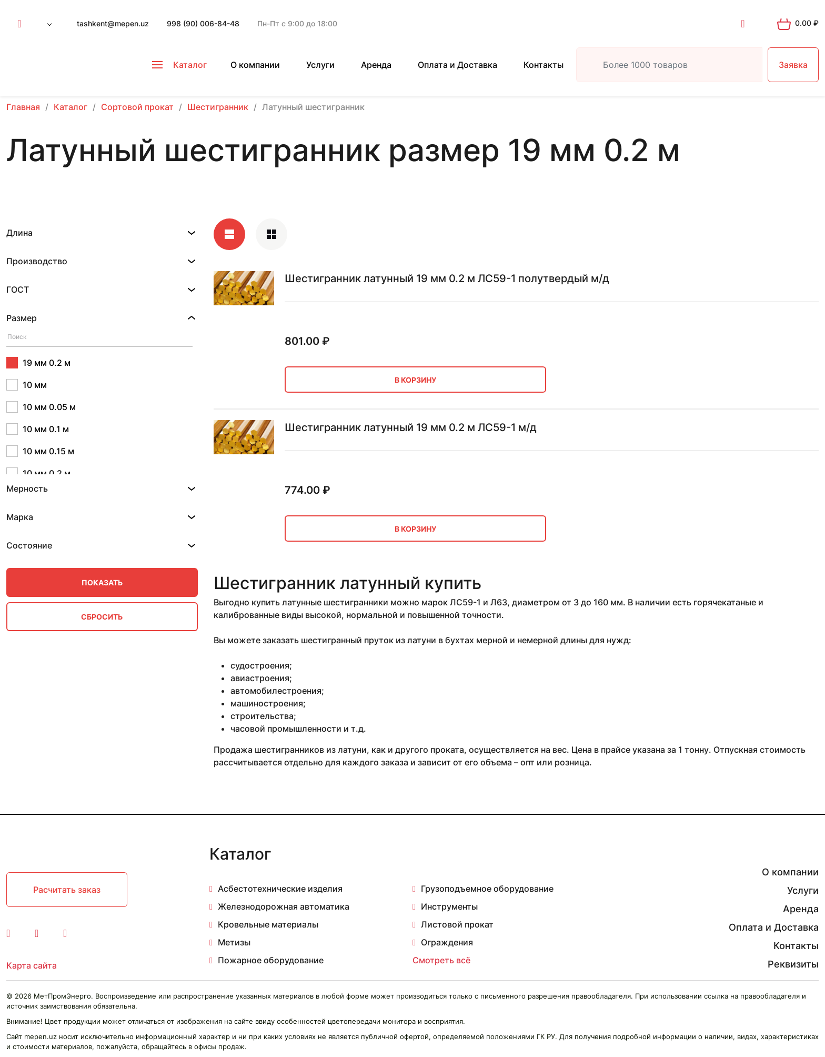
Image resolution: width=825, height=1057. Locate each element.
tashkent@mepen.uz (113, 23)
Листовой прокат (457, 924)
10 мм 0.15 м (40, 451)
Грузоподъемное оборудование (487, 888)
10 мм (26, 385)
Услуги (320, 64)
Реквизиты (793, 964)
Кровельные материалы (268, 924)
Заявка (793, 64)
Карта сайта (31, 965)
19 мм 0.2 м (38, 362)
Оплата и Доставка (457, 64)
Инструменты (449, 906)
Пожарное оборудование (271, 960)
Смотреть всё (441, 960)
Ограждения (447, 942)
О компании (255, 64)
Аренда (376, 64)
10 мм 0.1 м (37, 429)
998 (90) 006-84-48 (203, 23)
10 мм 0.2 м (38, 473)
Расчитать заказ (66, 889)
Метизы (234, 942)
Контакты (544, 64)
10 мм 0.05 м (41, 407)
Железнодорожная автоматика (283, 906)
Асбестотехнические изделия (280, 888)
